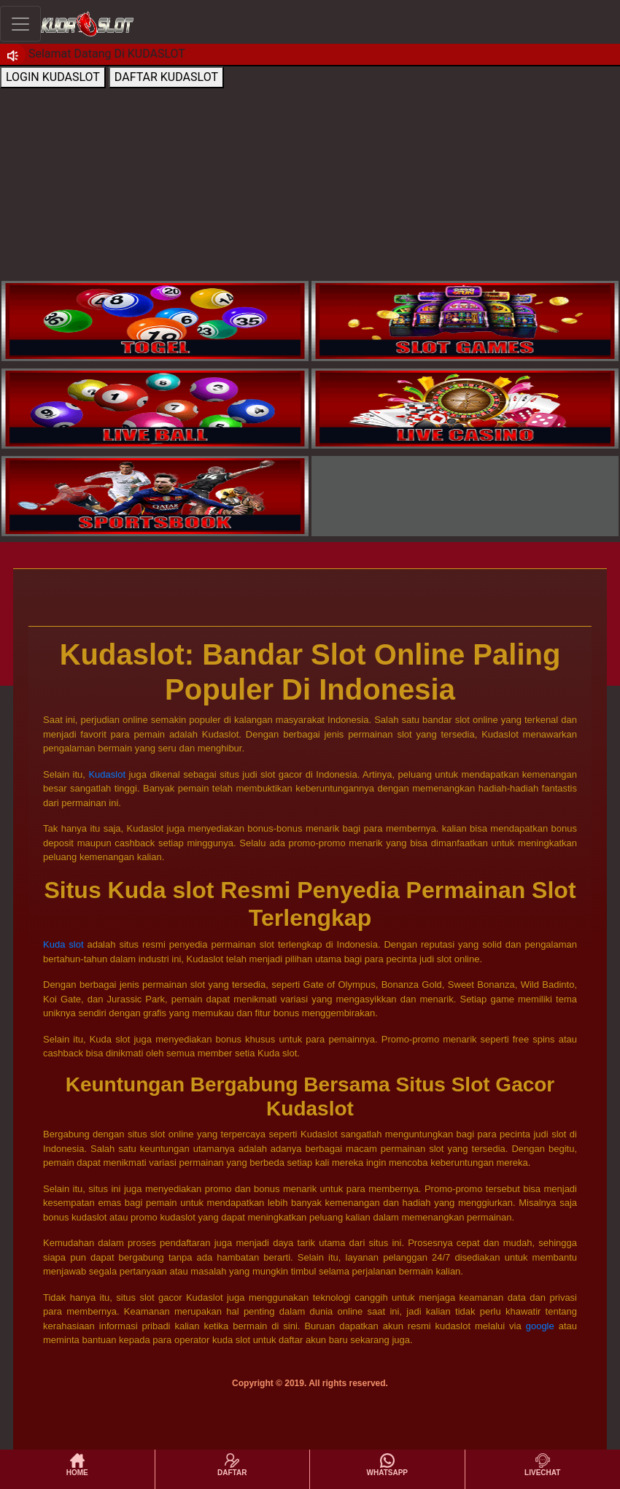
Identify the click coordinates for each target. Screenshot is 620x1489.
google (540, 1325)
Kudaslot (106, 774)
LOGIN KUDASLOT (53, 77)
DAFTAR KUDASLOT (166, 77)
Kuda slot (63, 944)
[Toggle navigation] (20, 24)
